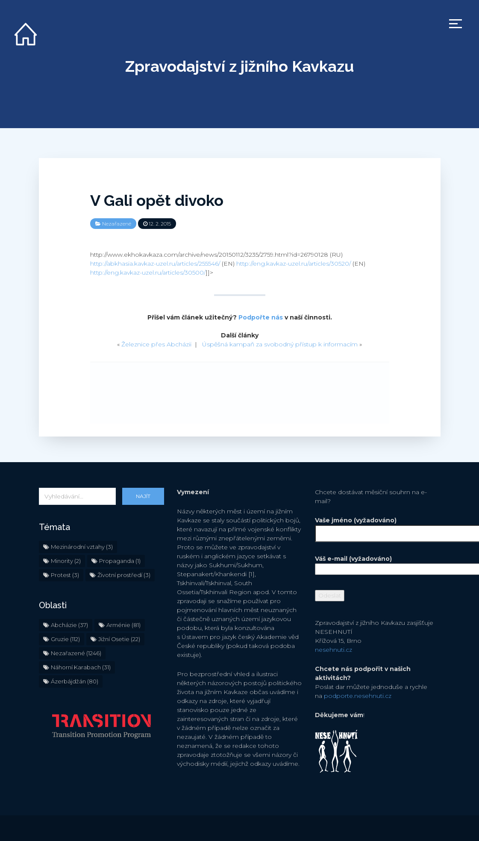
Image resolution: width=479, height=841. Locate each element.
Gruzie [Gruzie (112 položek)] (65, 639)
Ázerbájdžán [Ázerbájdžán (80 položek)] (74, 681)
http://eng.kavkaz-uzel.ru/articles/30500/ (148, 272)
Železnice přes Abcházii (156, 344)
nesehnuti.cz (333, 649)
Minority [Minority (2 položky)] (66, 560)
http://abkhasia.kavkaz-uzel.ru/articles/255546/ (155, 263)
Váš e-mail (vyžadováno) (377, 564)
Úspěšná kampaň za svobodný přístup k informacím (280, 344)
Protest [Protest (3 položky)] (65, 574)
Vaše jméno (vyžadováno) (377, 526)
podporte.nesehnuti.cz (357, 696)
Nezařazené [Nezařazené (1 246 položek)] (76, 653)
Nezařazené (116, 223)
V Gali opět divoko (156, 200)
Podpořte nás (260, 317)
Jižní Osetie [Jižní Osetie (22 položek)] (119, 639)
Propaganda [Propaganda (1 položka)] (120, 560)
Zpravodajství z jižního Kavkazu (239, 66)
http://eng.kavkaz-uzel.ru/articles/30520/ (293, 263)
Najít (143, 496)
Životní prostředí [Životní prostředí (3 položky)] (123, 574)
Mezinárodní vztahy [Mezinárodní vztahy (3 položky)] (82, 546)
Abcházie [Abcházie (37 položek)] (69, 624)
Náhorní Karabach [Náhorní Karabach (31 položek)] (81, 667)
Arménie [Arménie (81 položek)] (123, 624)
